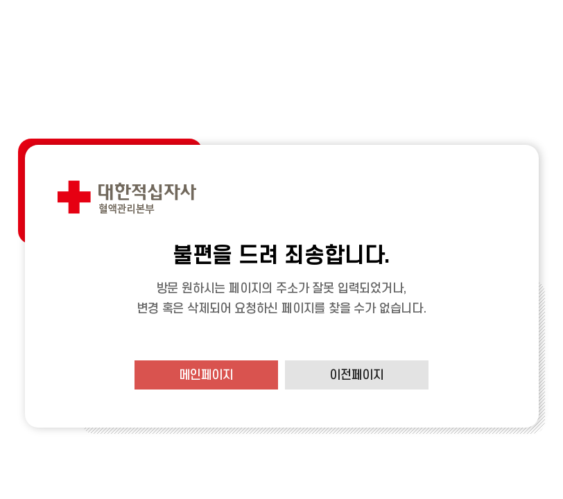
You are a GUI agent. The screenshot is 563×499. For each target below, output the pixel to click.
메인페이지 (206, 375)
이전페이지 (356, 375)
